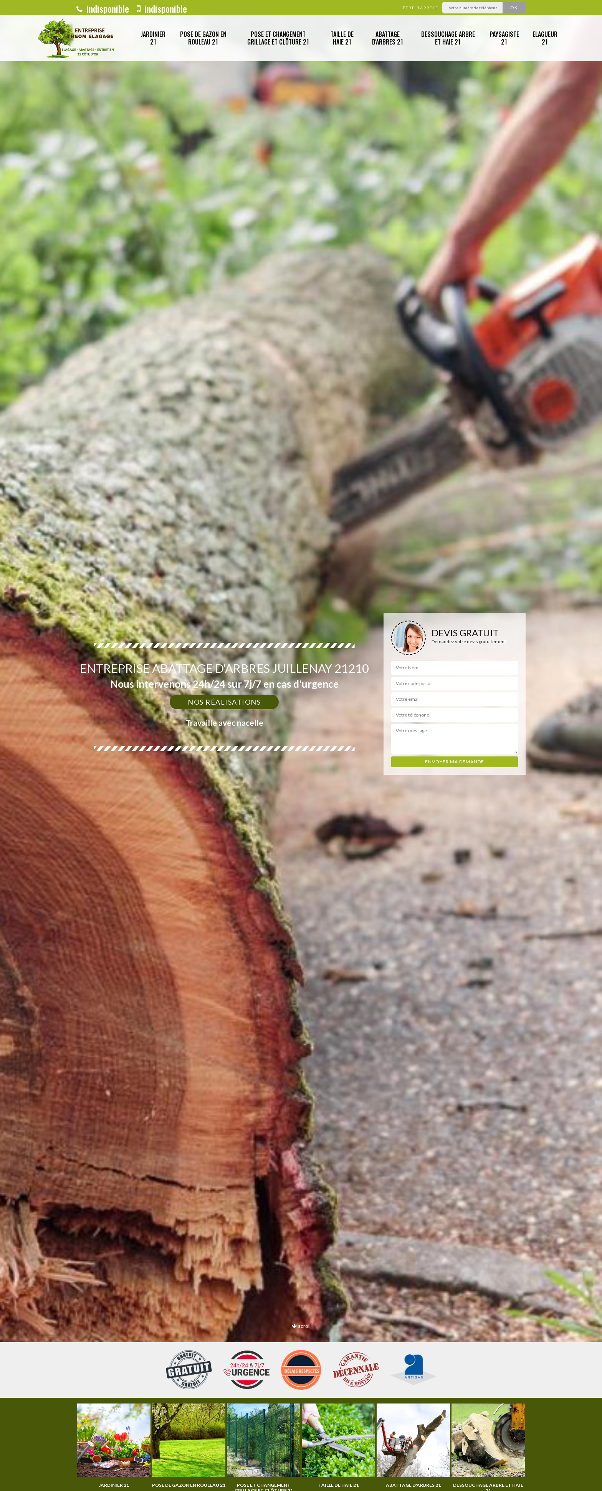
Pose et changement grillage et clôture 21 (278, 38)
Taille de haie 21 (342, 38)
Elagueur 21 (545, 38)
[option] (113, 1445)
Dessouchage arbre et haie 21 (448, 38)
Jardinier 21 (153, 38)
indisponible (102, 8)
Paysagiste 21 (504, 38)
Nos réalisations (224, 702)
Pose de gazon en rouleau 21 (203, 38)
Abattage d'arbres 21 (387, 38)
